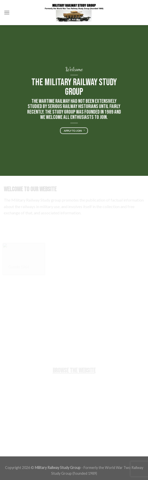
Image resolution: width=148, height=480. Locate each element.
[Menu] (7, 12)
